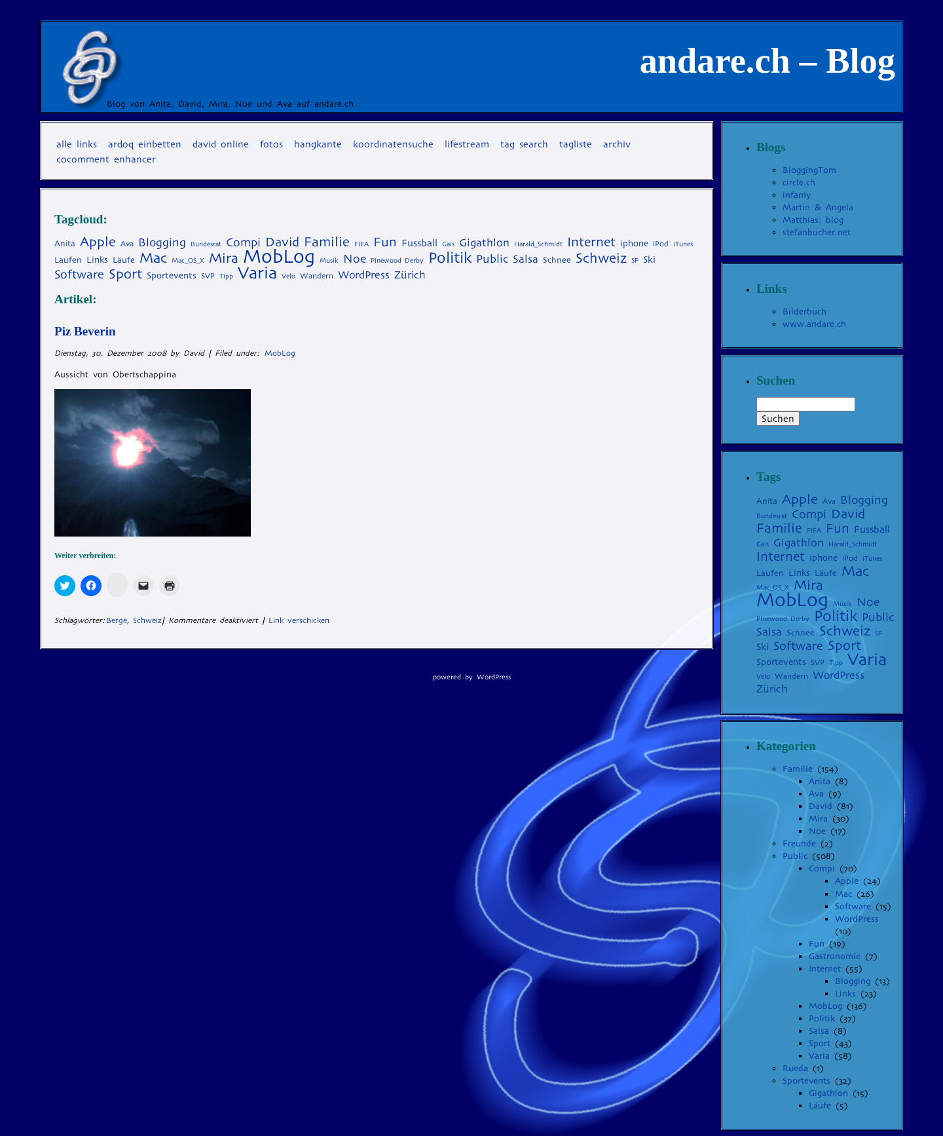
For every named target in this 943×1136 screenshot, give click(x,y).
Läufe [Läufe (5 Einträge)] (124, 260)
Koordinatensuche (393, 144)
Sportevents (806, 1081)
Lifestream (467, 144)
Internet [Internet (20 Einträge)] (591, 242)
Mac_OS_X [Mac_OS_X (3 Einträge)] (188, 260)
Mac (843, 894)
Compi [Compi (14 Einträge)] (243, 242)
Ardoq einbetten (144, 144)
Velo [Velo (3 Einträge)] (288, 276)
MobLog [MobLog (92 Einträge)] (279, 256)
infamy (797, 195)
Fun (816, 944)
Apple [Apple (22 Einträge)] (98, 242)
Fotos (271, 144)
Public (795, 856)
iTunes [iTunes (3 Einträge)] (683, 244)
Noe (817, 831)
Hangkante (318, 144)
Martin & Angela (818, 207)
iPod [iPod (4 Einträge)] (661, 243)
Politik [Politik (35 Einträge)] (450, 257)
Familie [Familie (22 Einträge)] (327, 242)
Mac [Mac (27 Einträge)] (153, 258)
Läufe (820, 1105)
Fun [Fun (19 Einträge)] (385, 242)
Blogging (852, 981)
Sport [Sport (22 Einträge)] (125, 274)
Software (853, 906)
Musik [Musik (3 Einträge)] (329, 260)
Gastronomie (834, 956)
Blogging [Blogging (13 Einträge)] (162, 242)
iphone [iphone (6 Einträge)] (634, 243)
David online (221, 144)
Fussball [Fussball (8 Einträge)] (419, 242)
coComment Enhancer (106, 159)
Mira (818, 819)
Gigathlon (828, 1093)
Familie (798, 769)
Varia (819, 1056)
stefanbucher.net (817, 232)
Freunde (799, 843)
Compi (822, 868)
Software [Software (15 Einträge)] (79, 274)
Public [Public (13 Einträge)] (492, 258)
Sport (819, 1043)
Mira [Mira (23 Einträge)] (223, 258)
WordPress (857, 919)
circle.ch (799, 182)
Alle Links (76, 144)
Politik (822, 1018)
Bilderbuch (804, 311)
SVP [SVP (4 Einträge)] (208, 275)
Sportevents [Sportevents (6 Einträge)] (171, 275)
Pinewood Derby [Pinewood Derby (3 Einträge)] (397, 260)
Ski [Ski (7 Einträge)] (649, 259)
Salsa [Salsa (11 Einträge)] (525, 259)
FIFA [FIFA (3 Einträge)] (361, 244)
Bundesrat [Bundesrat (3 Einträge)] (206, 244)
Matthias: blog (813, 220)
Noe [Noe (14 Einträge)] (354, 258)
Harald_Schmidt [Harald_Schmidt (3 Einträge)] (538, 244)
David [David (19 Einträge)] (282, 242)
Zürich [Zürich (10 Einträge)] (410, 275)
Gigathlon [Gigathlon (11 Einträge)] (484, 243)
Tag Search (524, 144)
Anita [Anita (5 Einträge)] (64, 243)
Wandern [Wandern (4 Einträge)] (316, 275)
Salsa (819, 1031)
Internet (825, 969)
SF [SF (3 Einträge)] (634, 260)
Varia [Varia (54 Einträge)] (257, 272)
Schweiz (147, 620)
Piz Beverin (85, 331)
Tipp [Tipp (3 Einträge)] (226, 276)
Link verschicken (298, 620)
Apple (847, 881)
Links (845, 993)
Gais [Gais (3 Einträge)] (448, 244)
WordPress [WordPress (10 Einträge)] (364, 275)
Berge (116, 620)
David (820, 806)
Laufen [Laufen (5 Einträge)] (68, 260)
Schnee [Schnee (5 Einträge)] (557, 260)
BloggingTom (809, 170)
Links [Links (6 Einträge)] (97, 260)
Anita (819, 781)
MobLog (280, 353)
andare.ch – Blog (767, 61)
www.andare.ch (814, 324)
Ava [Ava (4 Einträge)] (127, 243)
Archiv (617, 144)
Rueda (795, 1068)
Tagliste (575, 144)
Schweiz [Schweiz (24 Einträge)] (601, 258)
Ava (816, 794)
